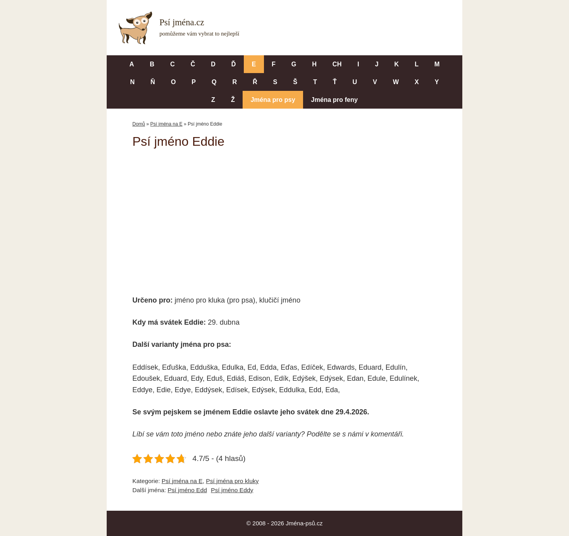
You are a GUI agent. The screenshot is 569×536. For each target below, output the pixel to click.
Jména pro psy (273, 99)
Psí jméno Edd (187, 490)
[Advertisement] (284, 216)
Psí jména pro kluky (232, 481)
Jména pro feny (334, 99)
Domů (138, 124)
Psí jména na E (166, 124)
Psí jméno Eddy (232, 490)
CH (336, 64)
